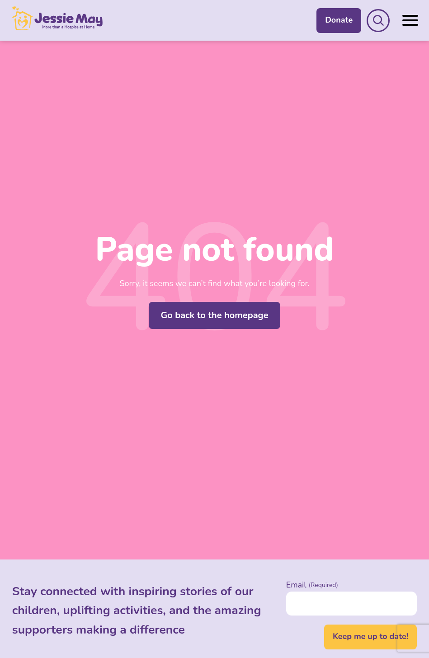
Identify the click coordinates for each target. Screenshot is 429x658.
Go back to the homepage (214, 315)
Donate (339, 19)
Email (312, 584)
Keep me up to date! (370, 636)
